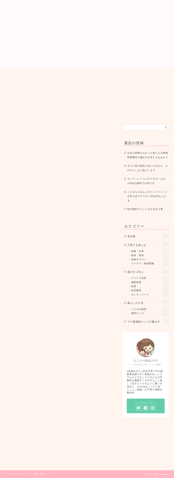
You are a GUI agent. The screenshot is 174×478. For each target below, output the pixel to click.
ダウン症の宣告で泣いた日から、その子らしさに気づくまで (147, 168)
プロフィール (83, 74)
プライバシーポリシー (18, 474)
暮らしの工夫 (100, 127)
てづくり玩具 (149, 278)
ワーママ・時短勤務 (149, 263)
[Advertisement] (87, 45)
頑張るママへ (149, 259)
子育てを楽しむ (46, 127)
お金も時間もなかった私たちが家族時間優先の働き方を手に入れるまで (147, 155)
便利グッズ (149, 313)
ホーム (62, 74)
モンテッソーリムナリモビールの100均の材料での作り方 (146, 181)
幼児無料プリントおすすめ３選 (145, 209)
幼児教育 (149, 290)
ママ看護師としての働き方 (147, 321)
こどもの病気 (149, 309)
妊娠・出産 (149, 251)
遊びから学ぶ (73, 127)
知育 (149, 286)
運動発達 (149, 282)
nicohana (87, 10)
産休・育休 (149, 255)
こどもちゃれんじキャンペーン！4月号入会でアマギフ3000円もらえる (147, 196)
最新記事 (18, 127)
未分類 (147, 236)
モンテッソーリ (149, 295)
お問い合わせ (108, 74)
